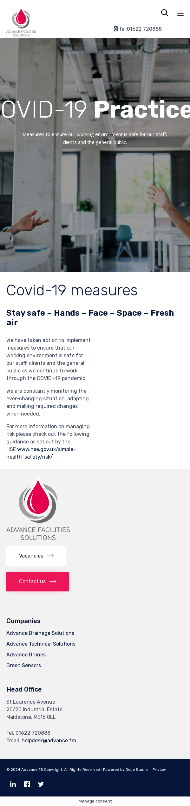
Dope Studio (137, 769)
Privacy (161, 769)
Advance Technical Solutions (40, 644)
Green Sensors (23, 665)
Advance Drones (26, 655)
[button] (36, 556)
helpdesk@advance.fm (49, 741)
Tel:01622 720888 (138, 29)
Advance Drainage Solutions (40, 633)
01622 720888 (33, 733)
